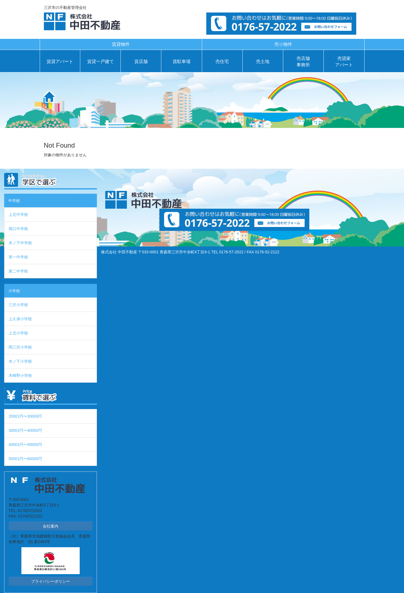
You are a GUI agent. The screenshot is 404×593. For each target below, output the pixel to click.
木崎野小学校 (20, 375)
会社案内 (50, 526)
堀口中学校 (18, 228)
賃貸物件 (121, 44)
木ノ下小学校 (20, 361)
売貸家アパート (344, 61)
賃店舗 (141, 61)
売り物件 (283, 44)
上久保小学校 (20, 319)
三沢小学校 (18, 304)
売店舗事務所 (303, 61)
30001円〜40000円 (25, 430)
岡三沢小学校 (20, 347)
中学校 (14, 200)
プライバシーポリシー (50, 581)
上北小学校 (18, 333)
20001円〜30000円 (25, 416)
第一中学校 (18, 257)
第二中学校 (18, 271)
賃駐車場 (181, 61)
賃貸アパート (60, 61)
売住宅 (222, 61)
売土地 (262, 61)
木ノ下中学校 (20, 243)
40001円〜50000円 (25, 444)
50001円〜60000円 (25, 458)
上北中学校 (18, 214)
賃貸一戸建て (100, 61)
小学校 (14, 291)
